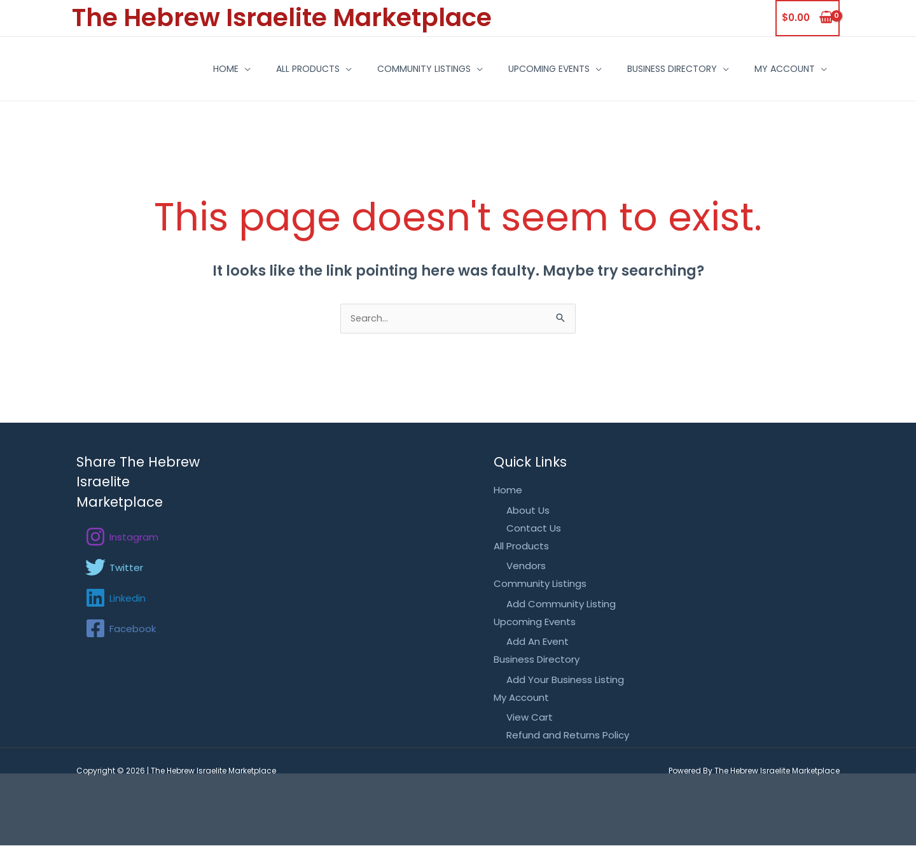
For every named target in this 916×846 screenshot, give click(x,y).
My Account (762, 68)
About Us (528, 511)
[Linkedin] (115, 599)
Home (156, 68)
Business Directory (640, 68)
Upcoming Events (507, 68)
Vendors (526, 567)
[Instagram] (121, 538)
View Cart (529, 718)
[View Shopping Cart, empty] (807, 18)
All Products (247, 68)
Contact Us (533, 529)
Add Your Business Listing (565, 680)
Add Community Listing (561, 604)
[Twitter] (114, 568)
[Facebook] (120, 629)
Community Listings (373, 68)
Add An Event (537, 642)
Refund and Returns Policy (567, 736)
